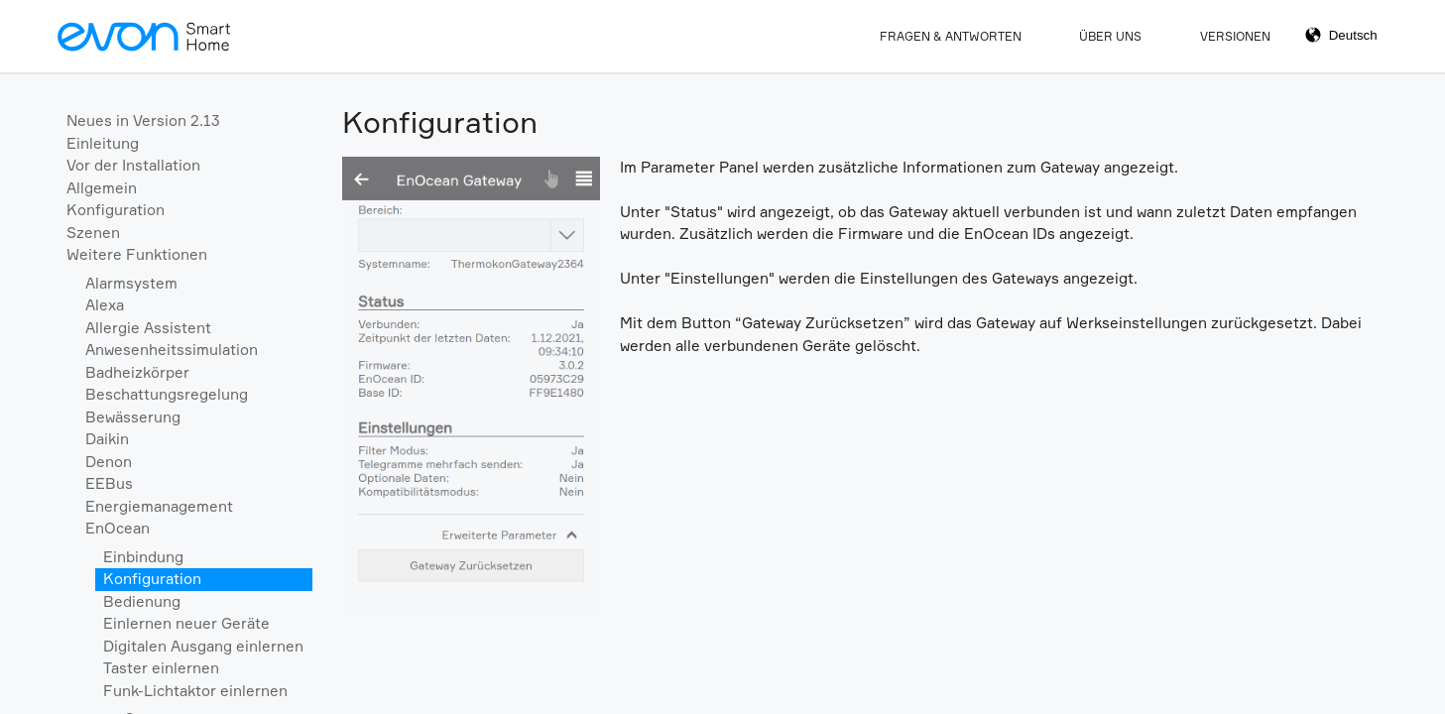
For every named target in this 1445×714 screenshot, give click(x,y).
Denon (108, 461)
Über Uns (1110, 36)
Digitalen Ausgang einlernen (203, 646)
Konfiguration (115, 209)
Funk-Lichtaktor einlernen (195, 690)
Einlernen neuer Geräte (186, 623)
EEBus (109, 483)
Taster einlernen (161, 667)
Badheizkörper (137, 372)
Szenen (93, 232)
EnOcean (117, 528)
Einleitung (102, 143)
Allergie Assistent (148, 327)
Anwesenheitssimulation (171, 349)
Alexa (104, 305)
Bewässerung (133, 417)
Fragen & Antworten (951, 36)
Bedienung (142, 601)
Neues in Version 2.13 (143, 120)
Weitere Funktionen (136, 254)
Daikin (107, 438)
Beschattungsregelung (166, 394)
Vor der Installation (133, 165)
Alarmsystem (131, 283)
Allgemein (101, 187)
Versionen (1235, 36)
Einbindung (143, 556)
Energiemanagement (159, 506)
